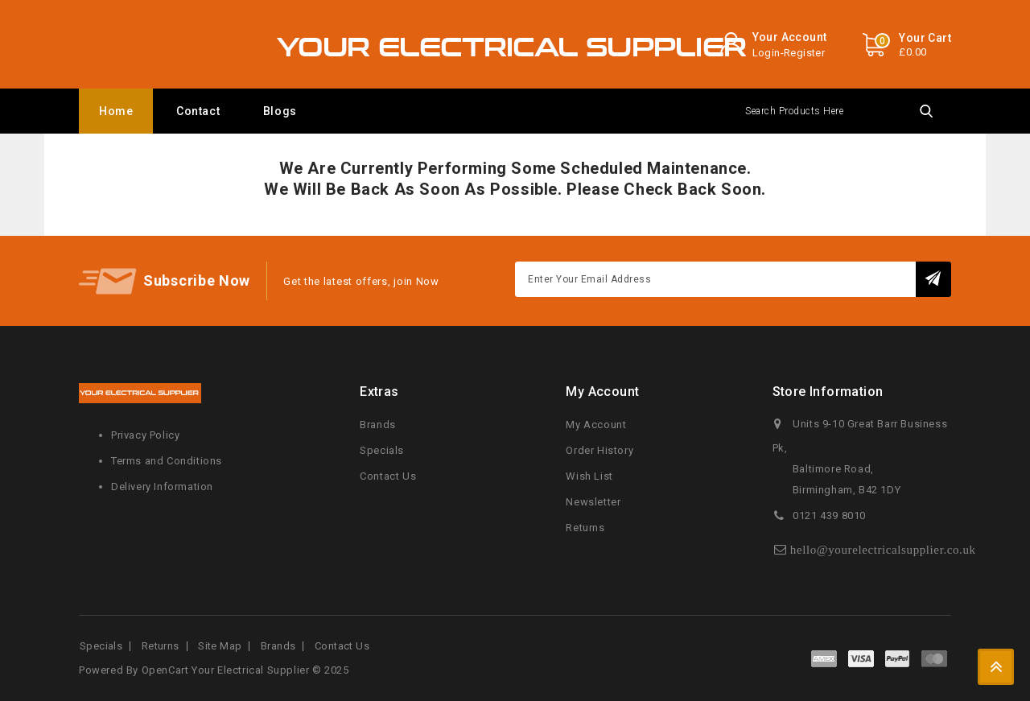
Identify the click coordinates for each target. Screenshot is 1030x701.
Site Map (219, 646)
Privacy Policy (145, 435)
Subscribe (934, 279)
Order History (599, 450)
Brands (378, 425)
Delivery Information (162, 486)
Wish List (589, 476)
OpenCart (165, 670)
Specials (382, 450)
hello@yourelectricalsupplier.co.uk (883, 549)
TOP (996, 667)
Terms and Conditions (166, 461)
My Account (596, 425)
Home (116, 111)
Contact (198, 111)
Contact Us (388, 476)
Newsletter (593, 502)
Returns (585, 528)
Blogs (280, 111)
